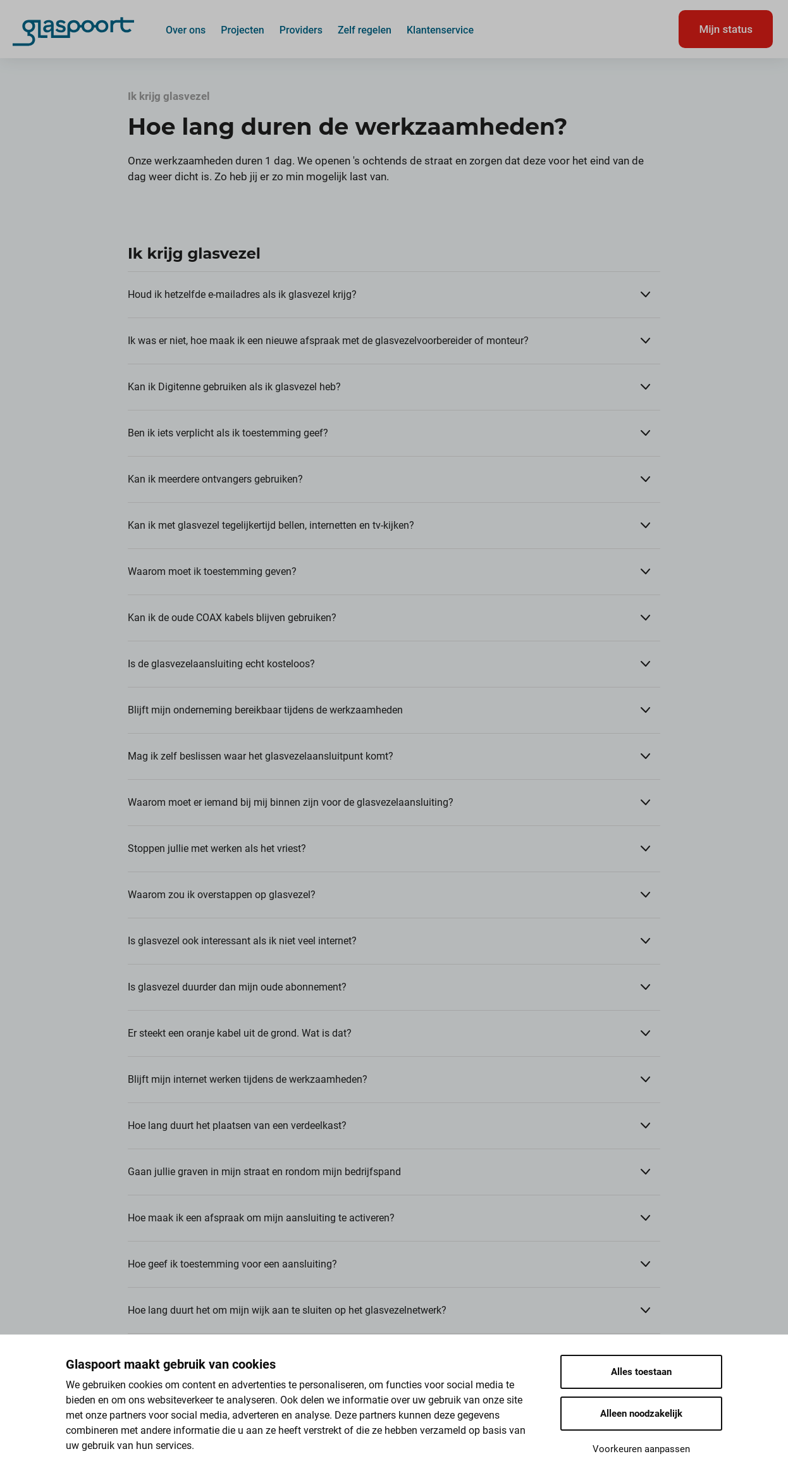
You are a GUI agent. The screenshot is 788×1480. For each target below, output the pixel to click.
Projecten (242, 29)
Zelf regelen (364, 29)
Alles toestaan (641, 1372)
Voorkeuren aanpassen (641, 1449)
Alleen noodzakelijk (641, 1413)
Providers (301, 29)
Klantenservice (440, 29)
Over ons (186, 29)
